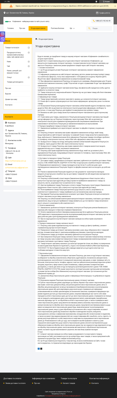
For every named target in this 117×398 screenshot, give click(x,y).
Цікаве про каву (11, 99)
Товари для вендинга (15, 82)
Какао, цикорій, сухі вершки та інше (14, 72)
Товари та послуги (12, 48)
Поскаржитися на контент (53, 396)
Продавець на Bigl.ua (58, 394)
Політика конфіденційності (71, 396)
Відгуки (8, 94)
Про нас (22, 28)
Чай (8, 66)
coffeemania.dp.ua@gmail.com (16, 168)
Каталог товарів (69, 383)
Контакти (8, 105)
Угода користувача (38, 28)
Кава (9, 61)
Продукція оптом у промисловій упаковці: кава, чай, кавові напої (15, 55)
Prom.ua (69, 392)
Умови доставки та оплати (15, 383)
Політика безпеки (57, 28)
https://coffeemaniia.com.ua (15, 161)
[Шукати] (89, 28)
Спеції (9, 77)
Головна (10, 28)
